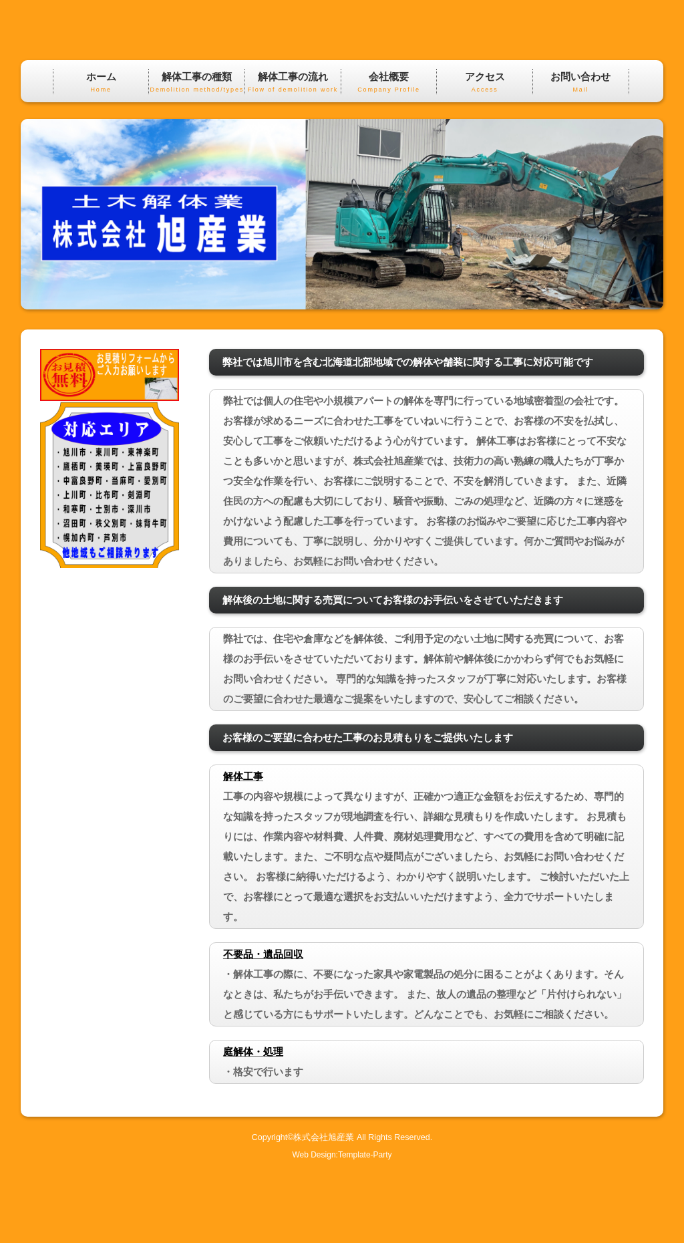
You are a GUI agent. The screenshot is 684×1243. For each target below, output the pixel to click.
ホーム (101, 153)
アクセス (484, 153)
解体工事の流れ (293, 153)
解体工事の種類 (196, 153)
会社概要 (389, 153)
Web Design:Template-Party (341, 1225)
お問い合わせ (581, 153)
